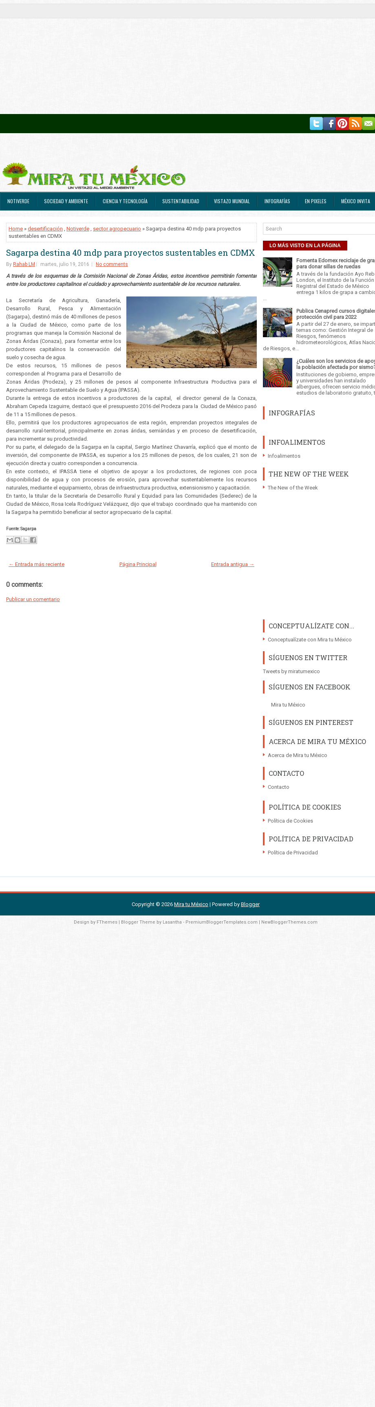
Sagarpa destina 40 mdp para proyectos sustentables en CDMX (130, 252)
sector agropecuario (117, 229)
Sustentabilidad (180, 201)
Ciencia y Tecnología (125, 201)
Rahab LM (24, 264)
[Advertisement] (104, 57)
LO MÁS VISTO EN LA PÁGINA (305, 245)
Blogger (250, 904)
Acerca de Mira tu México (297, 755)
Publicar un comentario (33, 599)
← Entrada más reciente (36, 564)
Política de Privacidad (293, 852)
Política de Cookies (290, 821)
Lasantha (172, 922)
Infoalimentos (284, 456)
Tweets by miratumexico (291, 671)
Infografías (277, 201)
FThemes (107, 922)
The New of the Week (293, 488)
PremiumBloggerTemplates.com (221, 922)
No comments (112, 264)
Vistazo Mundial (232, 201)
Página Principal (138, 564)
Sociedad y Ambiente (66, 201)
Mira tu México (288, 705)
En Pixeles (315, 201)
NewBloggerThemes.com (289, 922)
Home (16, 229)
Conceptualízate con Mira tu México (310, 640)
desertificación (45, 229)
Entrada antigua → (232, 564)
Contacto (278, 787)
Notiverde (18, 201)
